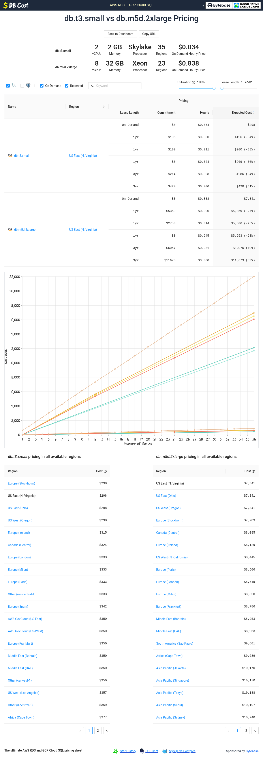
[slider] (214, 88)
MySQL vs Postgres (182, 751)
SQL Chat (151, 751)
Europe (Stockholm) (21, 483)
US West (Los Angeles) (23, 693)
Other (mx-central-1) (22, 594)
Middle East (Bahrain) (23, 656)
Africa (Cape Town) (21, 717)
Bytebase (252, 751)
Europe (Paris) (17, 582)
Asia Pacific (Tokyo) (169, 693)
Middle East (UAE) (20, 668)
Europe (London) (19, 557)
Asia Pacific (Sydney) (170, 717)
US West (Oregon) (20, 520)
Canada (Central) (19, 545)
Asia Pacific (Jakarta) (171, 668)
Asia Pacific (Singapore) (172, 680)
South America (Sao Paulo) (174, 643)
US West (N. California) (172, 557)
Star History (128, 751)
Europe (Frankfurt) (20, 643)
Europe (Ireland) (19, 532)
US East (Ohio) (18, 508)
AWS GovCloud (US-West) (25, 631)
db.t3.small (22, 155)
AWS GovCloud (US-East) (25, 619)
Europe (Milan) (18, 569)
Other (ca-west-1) (20, 680)
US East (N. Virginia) (83, 155)
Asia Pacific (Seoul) (169, 705)
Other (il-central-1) (20, 705)
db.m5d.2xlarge (25, 229)
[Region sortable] (87, 107)
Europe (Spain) (18, 606)
